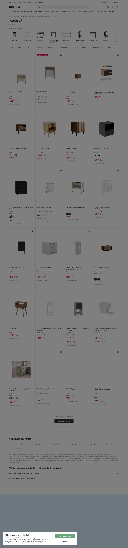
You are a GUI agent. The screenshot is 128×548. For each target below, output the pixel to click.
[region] (40, 538)
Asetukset (65, 541)
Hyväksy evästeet (65, 536)
